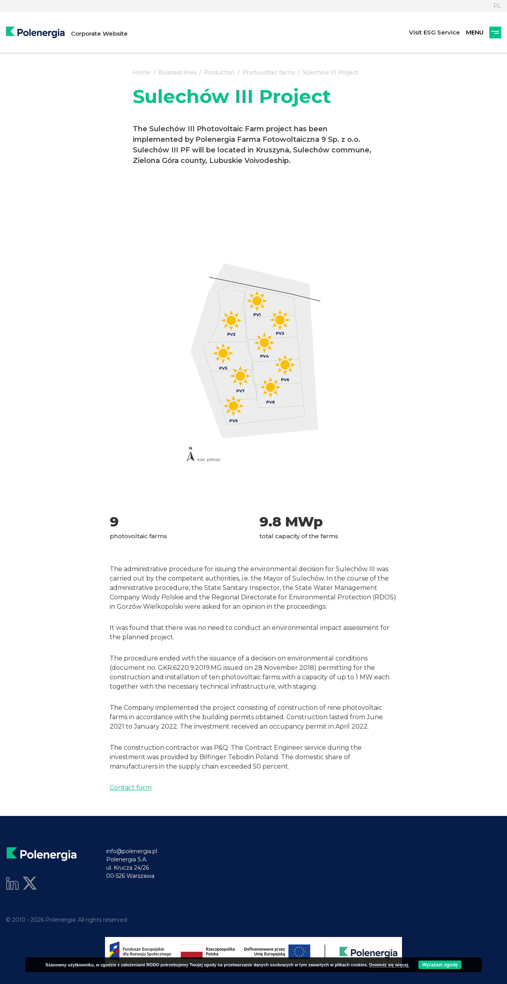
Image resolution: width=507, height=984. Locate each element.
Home (141, 72)
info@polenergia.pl (131, 851)
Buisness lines (177, 72)
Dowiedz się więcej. (389, 964)
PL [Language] (497, 5)
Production (219, 72)
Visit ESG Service (434, 32)
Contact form (131, 787)
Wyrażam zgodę (439, 965)
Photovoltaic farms (269, 72)
